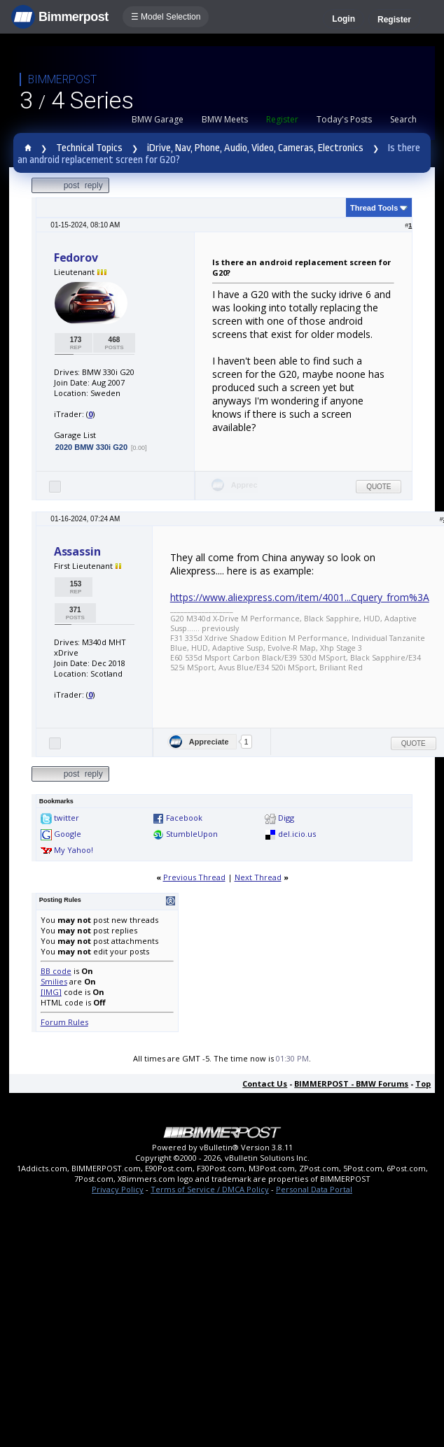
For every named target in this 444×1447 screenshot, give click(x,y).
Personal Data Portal (314, 1189)
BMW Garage (157, 119)
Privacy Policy (118, 1189)
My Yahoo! (73, 850)
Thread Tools (374, 208)
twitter (66, 817)
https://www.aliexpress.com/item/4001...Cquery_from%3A (299, 597)
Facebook (184, 817)
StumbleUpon (192, 833)
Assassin (77, 551)
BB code (56, 971)
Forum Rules (64, 1022)
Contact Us (264, 1083)
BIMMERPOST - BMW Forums (351, 1083)
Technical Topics (89, 148)
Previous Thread (194, 877)
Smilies (54, 981)
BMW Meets (225, 119)
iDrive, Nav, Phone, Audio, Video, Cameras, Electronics (255, 148)
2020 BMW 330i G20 (91, 447)
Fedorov (76, 257)
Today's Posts (344, 119)
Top (423, 1083)
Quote (378, 486)
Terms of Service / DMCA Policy (210, 1189)
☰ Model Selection (166, 17)
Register (394, 19)
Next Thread (258, 877)
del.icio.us (297, 833)
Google (67, 833)
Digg (286, 817)
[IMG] (51, 992)
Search (403, 119)
